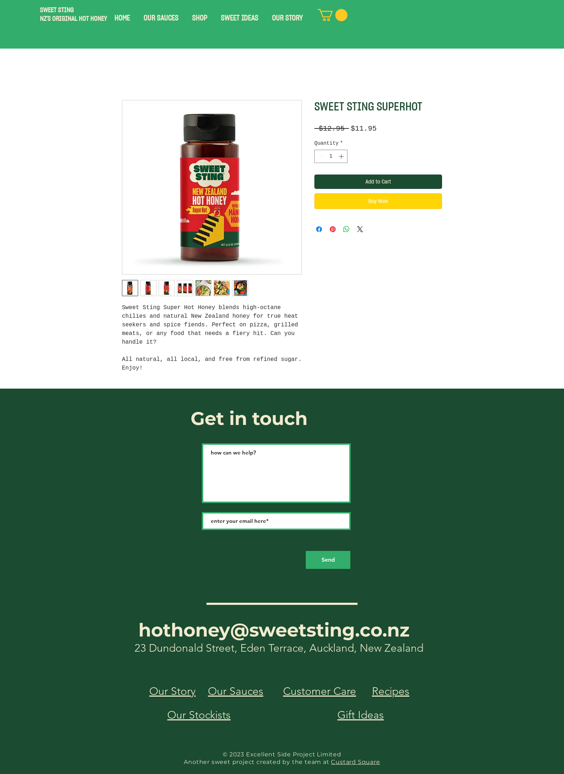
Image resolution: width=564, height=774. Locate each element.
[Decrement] (319, 156)
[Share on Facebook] (319, 229)
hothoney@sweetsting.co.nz (274, 630)
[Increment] (341, 156)
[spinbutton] (330, 156)
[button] (161, 15)
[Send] (328, 560)
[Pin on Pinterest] (332, 229)
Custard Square (355, 762)
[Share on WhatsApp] (346, 229)
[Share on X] (360, 229)
